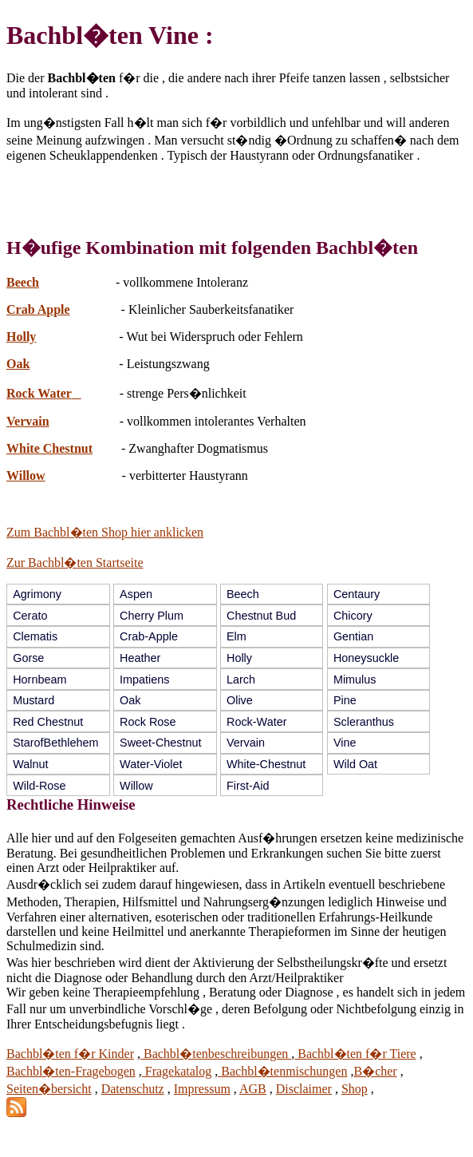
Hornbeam (39, 679)
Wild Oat (355, 764)
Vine (345, 742)
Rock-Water (256, 721)
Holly (21, 336)
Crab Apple (38, 309)
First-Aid (248, 785)
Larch (241, 679)
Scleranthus (363, 721)
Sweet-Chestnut (160, 742)
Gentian (353, 636)
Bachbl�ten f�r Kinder (70, 1053)
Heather (140, 658)
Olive (240, 700)
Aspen (136, 594)
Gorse (28, 658)
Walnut (30, 764)
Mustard (33, 700)
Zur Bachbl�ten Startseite (75, 562)
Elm (236, 636)
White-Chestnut (266, 764)
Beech (22, 282)
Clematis (35, 636)
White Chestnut (49, 448)
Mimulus (354, 679)
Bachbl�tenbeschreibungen (215, 1053)
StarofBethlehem (55, 742)
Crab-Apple (149, 636)
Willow (25, 475)
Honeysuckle (366, 658)
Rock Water (43, 393)
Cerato (30, 615)
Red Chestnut (48, 721)
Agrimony (37, 594)
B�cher (374, 1071)
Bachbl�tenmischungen (282, 1071)
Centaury (356, 594)
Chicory (352, 615)
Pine (345, 700)
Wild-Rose (39, 785)
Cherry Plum (151, 615)
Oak (18, 363)
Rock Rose (147, 721)
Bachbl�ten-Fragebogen (71, 1071)
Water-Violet (151, 764)
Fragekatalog (177, 1071)
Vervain (27, 421)
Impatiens (144, 679)
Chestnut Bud (261, 615)
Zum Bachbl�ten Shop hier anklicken (104, 532)
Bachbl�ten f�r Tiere (355, 1053)
